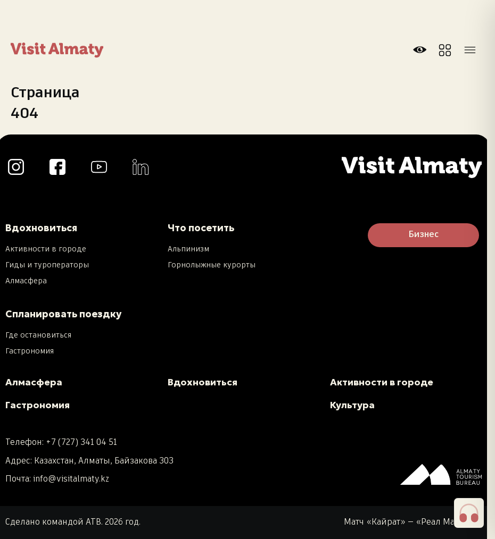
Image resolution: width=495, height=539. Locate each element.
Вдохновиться (41, 228)
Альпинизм (188, 249)
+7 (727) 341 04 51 (81, 443)
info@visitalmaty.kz (71, 479)
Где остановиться (38, 335)
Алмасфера (26, 281)
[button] (468, 513)
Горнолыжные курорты (211, 265)
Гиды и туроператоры (47, 265)
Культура (352, 405)
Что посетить (201, 228)
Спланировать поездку (63, 314)
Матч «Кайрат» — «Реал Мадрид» (413, 522)
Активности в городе (45, 249)
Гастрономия (29, 351)
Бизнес (423, 235)
